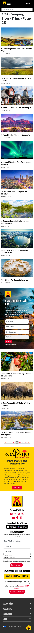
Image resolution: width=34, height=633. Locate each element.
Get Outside (17, 603)
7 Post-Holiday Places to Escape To (15, 135)
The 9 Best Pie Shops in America (14, 280)
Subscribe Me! (16, 565)
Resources (17, 613)
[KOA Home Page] (4, 3)
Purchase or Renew (17, 592)
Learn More (17, 488)
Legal (17, 618)
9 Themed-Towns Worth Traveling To (16, 108)
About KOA (17, 608)
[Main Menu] (9, 3)
